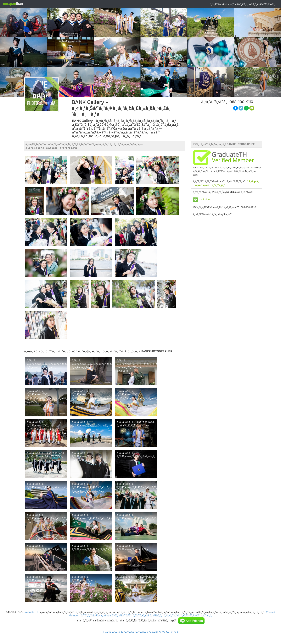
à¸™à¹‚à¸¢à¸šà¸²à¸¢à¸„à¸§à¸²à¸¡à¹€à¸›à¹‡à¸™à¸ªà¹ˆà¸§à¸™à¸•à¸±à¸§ (115, 615)
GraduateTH (31, 612)
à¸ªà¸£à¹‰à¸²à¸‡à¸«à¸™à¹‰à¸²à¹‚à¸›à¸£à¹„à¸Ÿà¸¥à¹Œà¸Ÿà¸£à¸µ (243, 4)
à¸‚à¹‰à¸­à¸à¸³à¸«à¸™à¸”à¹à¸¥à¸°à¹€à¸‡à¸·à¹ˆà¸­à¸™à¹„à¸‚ (181, 615)
